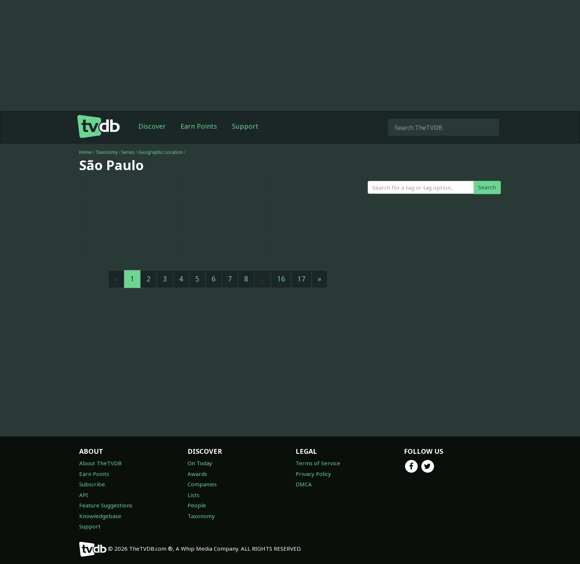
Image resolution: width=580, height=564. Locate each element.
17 (301, 279)
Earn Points (199, 126)
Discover (152, 126)
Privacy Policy (313, 473)
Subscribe (92, 484)
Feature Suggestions (105, 505)
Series (128, 152)
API (83, 495)
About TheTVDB (100, 463)
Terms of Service (318, 463)
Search (487, 187)
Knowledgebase (100, 516)
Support (245, 126)
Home (85, 152)
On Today (200, 463)
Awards (197, 473)
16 (281, 279)
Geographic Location (160, 152)
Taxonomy (106, 152)
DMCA (304, 484)
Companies (202, 484)
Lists (193, 495)
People (197, 505)
